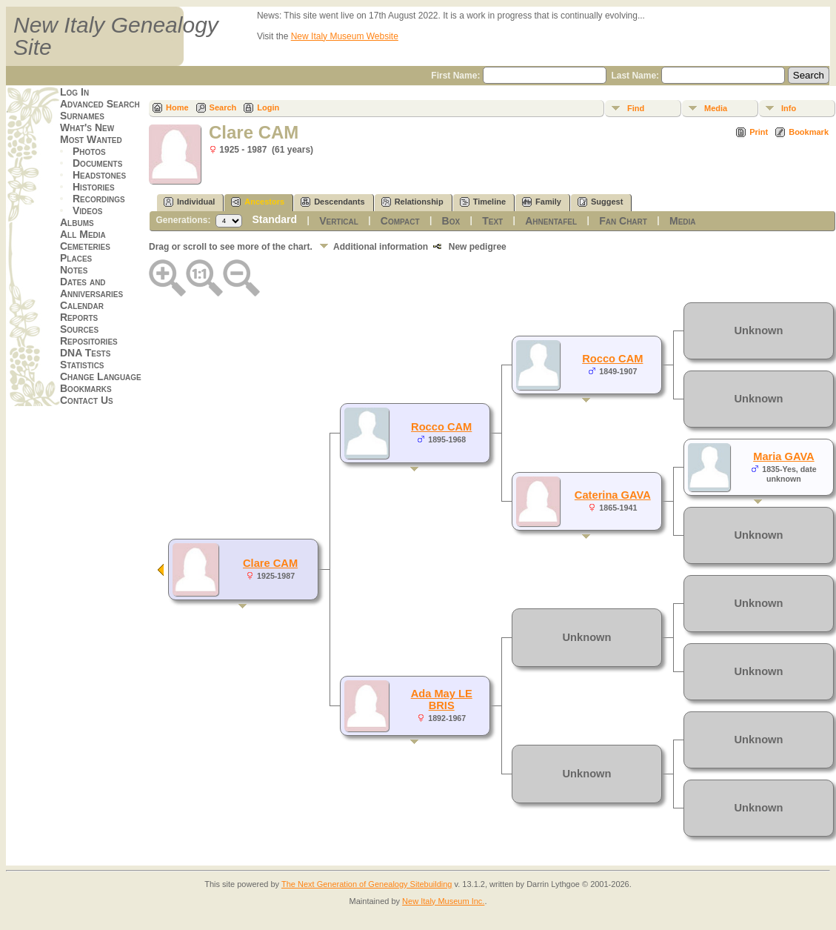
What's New (87, 127)
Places (76, 258)
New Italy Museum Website (344, 36)
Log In (74, 92)
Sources (79, 329)
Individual (189, 201)
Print (758, 131)
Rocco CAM (441, 427)
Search (223, 107)
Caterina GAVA (613, 495)
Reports (79, 317)
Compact (400, 221)
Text (492, 221)
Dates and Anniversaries (91, 287)
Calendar (82, 305)
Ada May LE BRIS (441, 699)
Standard (274, 219)
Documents (97, 163)
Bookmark (809, 131)
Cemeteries (85, 246)
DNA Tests (85, 353)
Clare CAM (270, 563)
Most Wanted (91, 139)
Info (788, 108)
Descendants (332, 201)
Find (635, 108)
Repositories (89, 341)
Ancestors (257, 201)
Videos (87, 210)
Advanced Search (100, 104)
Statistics (82, 365)
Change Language (100, 376)
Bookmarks (86, 388)
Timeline (483, 201)
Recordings (99, 199)
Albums (77, 222)
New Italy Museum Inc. (443, 901)
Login (268, 107)
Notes (73, 270)
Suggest (600, 201)
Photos (89, 151)
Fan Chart (623, 221)
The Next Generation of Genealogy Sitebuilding (366, 884)
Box (451, 221)
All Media (83, 234)
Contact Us (86, 400)
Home (177, 107)
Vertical (338, 221)
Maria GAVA (784, 456)
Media (715, 108)
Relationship (412, 201)
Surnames (82, 116)
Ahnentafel (551, 221)
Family (541, 201)
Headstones (99, 175)
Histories (94, 187)
